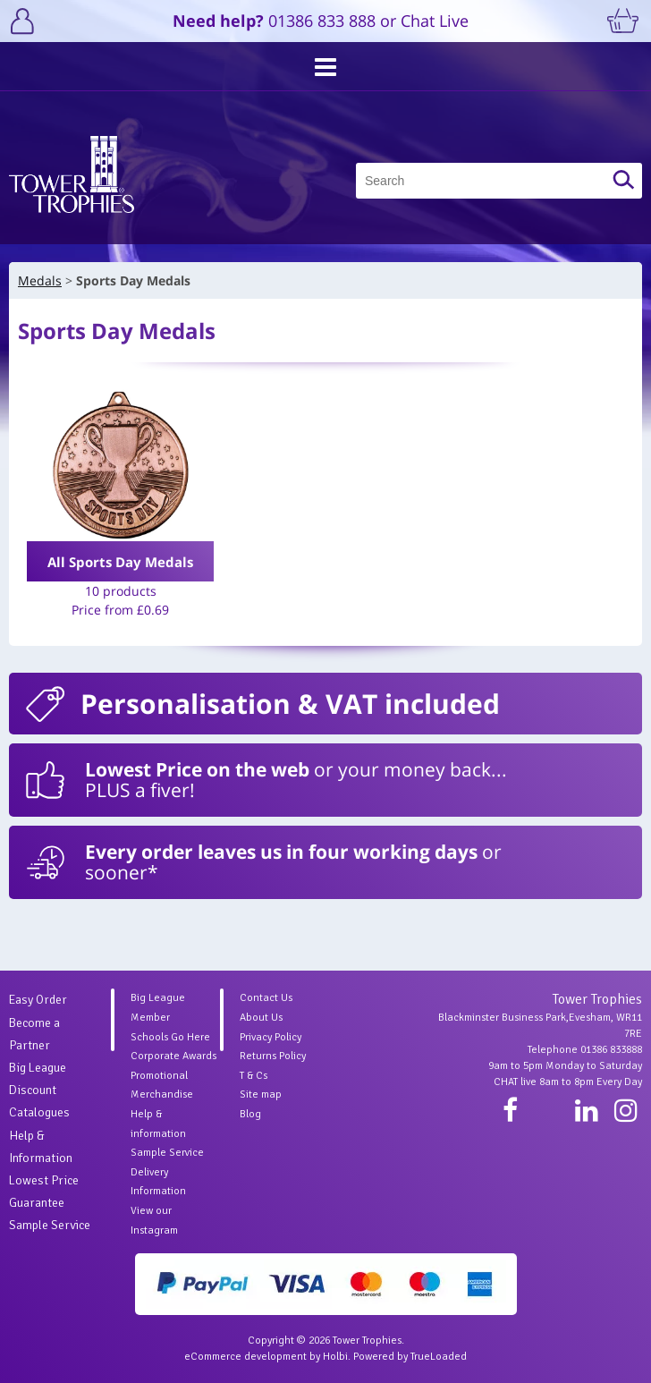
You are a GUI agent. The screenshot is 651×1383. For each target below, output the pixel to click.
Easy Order (38, 999)
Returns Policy (273, 1056)
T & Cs (253, 1075)
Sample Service (49, 1225)
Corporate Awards (173, 1056)
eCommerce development (245, 1356)
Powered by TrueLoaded (410, 1356)
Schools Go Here (170, 1037)
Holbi (335, 1356)
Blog (250, 1114)
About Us (261, 1017)
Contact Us (266, 998)
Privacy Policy (270, 1037)
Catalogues (39, 1112)
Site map (261, 1094)
